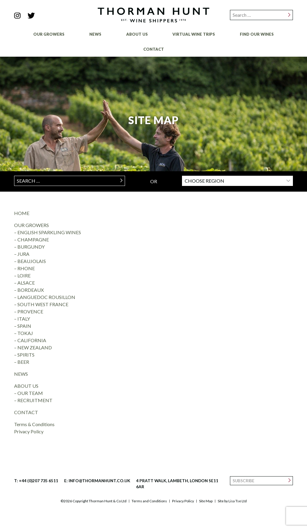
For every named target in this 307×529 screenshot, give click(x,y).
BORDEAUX (30, 290)
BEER (23, 362)
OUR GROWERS (31, 225)
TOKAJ (25, 333)
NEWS (21, 374)
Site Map (206, 501)
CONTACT (26, 412)
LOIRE (24, 275)
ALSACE (26, 282)
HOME (21, 213)
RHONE (26, 268)
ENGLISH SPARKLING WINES (49, 232)
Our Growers (48, 34)
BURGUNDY (31, 247)
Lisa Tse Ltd (237, 501)
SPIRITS (25, 354)
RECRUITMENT (34, 400)
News (95, 34)
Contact (153, 49)
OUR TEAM (30, 393)
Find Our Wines (257, 34)
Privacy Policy (28, 431)
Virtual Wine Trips (193, 34)
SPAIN (24, 326)
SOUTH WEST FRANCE (42, 304)
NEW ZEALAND (34, 347)
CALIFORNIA (31, 340)
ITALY (23, 318)
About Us (137, 34)
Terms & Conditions (34, 424)
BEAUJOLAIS (31, 261)
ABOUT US (26, 386)
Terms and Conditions (149, 501)
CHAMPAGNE (33, 239)
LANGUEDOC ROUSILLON (46, 297)
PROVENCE (30, 311)
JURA (23, 254)
